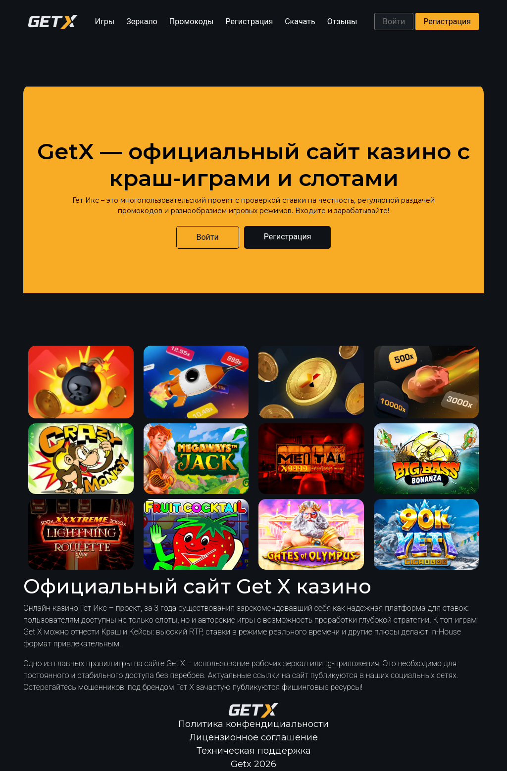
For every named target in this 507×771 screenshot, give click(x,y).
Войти (394, 21)
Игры (105, 21)
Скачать (300, 21)
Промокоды (191, 21)
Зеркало (141, 21)
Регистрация (249, 21)
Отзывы (342, 21)
